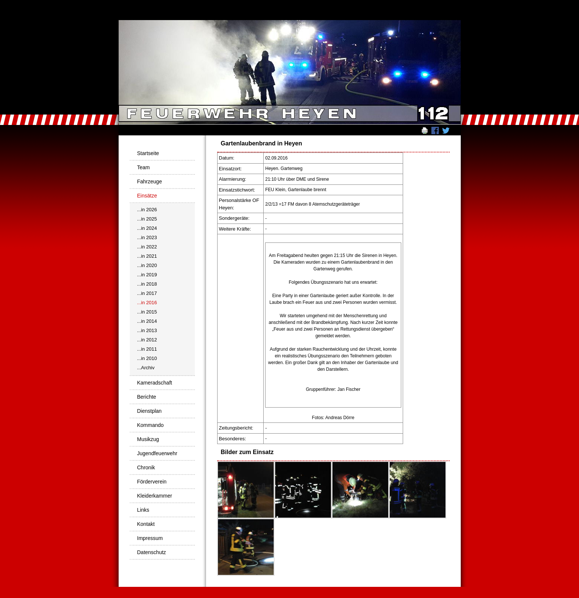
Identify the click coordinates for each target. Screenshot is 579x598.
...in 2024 (147, 228)
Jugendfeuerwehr (157, 453)
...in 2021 (147, 256)
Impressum (150, 538)
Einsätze (147, 196)
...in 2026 (147, 209)
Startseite (148, 153)
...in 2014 (147, 321)
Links (143, 510)
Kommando (150, 425)
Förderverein (152, 482)
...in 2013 (147, 330)
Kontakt (146, 524)
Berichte (146, 397)
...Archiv (146, 367)
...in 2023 (147, 237)
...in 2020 (147, 265)
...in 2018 (147, 284)
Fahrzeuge (149, 181)
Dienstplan (149, 411)
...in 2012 (147, 340)
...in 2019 (147, 274)
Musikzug (148, 439)
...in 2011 (147, 349)
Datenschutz (151, 552)
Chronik (146, 467)
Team (143, 167)
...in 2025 (147, 219)
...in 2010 (147, 358)
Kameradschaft (154, 383)
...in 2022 (147, 247)
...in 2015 (147, 312)
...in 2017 (147, 293)
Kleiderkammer (154, 496)
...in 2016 (147, 302)
